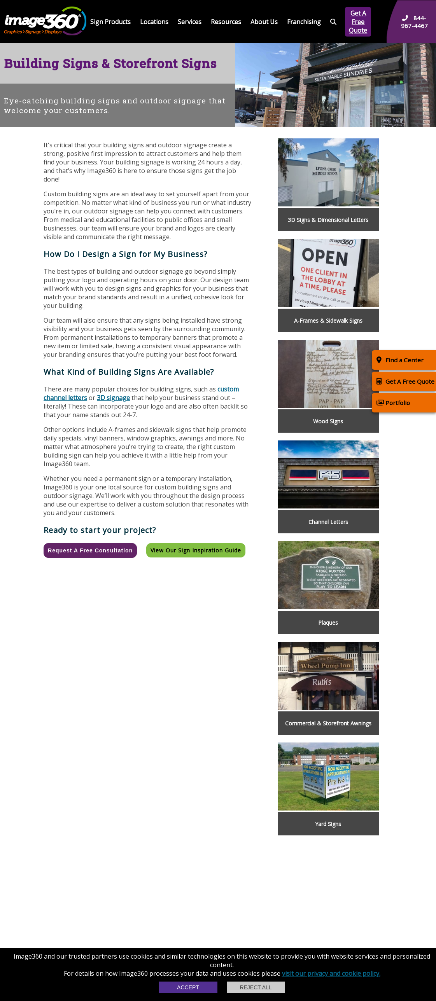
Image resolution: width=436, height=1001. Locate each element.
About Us (264, 21)
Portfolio (393, 402)
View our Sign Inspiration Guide (196, 550)
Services (189, 21)
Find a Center (400, 359)
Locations (154, 21)
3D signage (113, 397)
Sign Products (110, 21)
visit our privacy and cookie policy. (331, 973)
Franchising (304, 21)
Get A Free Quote (358, 22)
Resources (226, 21)
